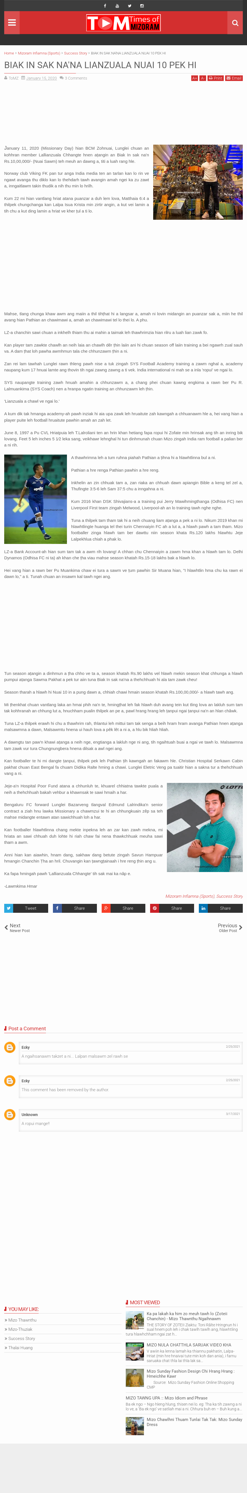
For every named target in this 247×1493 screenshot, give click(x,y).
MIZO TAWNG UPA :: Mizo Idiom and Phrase (167, 1398)
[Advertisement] (123, 115)
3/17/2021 (233, 1114)
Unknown (30, 1114)
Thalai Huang (20, 1347)
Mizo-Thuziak (20, 1329)
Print (215, 78)
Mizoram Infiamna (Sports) (189, 896)
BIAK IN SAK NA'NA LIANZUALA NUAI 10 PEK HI (100, 65)
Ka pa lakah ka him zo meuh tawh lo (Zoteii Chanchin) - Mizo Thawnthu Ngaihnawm (187, 1316)
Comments (76, 78)
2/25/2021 (233, 1046)
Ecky (26, 1047)
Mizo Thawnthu (22, 1320)
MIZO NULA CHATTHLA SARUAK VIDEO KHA (189, 1345)
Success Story (229, 896)
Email (234, 78)
